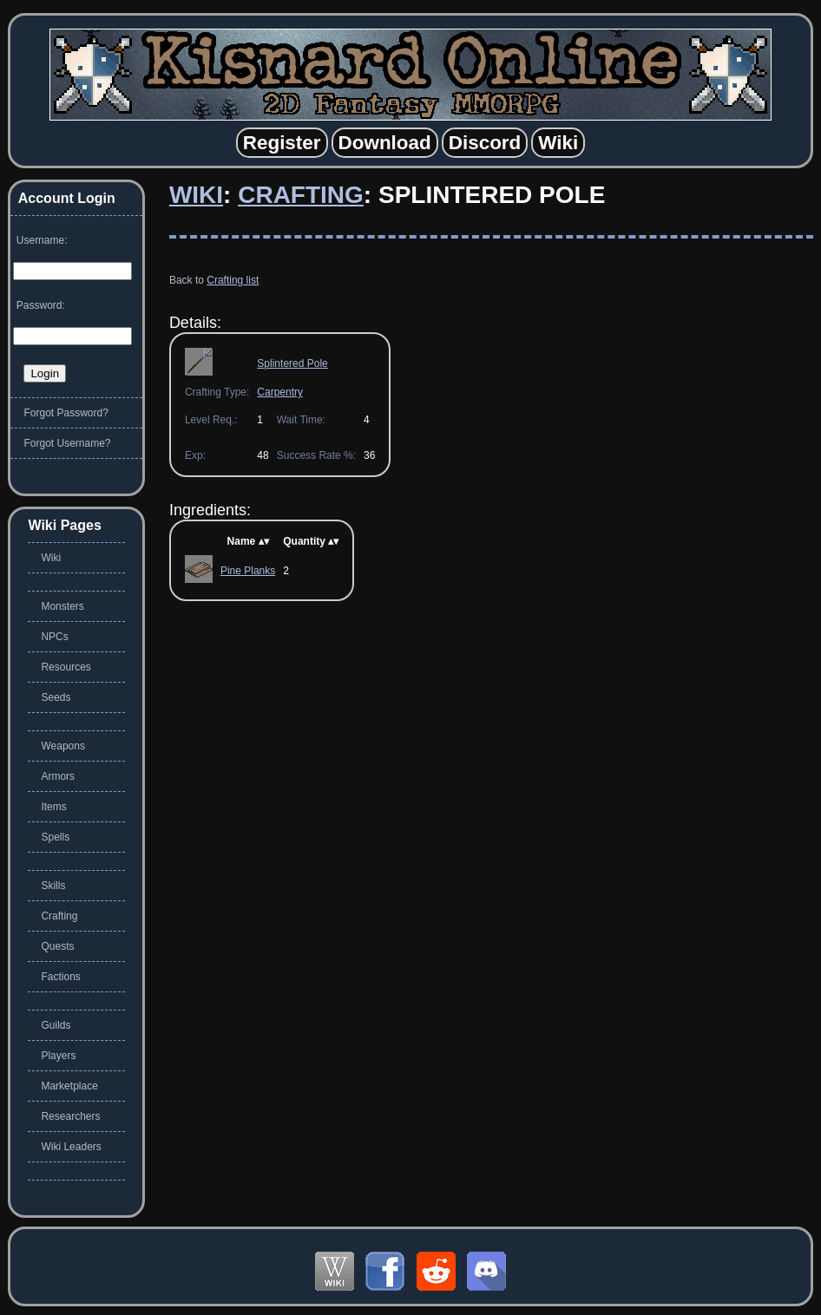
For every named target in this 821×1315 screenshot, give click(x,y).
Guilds (55, 1025)
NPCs (54, 637)
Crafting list (233, 280)
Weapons (62, 746)
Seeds (55, 697)
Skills (53, 886)
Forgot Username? (66, 443)
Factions (60, 977)
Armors (58, 776)
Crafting (301, 194)
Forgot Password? (65, 413)
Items (53, 807)
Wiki (196, 194)
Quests (57, 946)
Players (58, 1056)
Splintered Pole (292, 363)
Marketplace (69, 1086)
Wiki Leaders (71, 1147)
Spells (55, 837)
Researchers (70, 1116)
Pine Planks (247, 571)
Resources (65, 667)
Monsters (62, 606)
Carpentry (280, 392)
